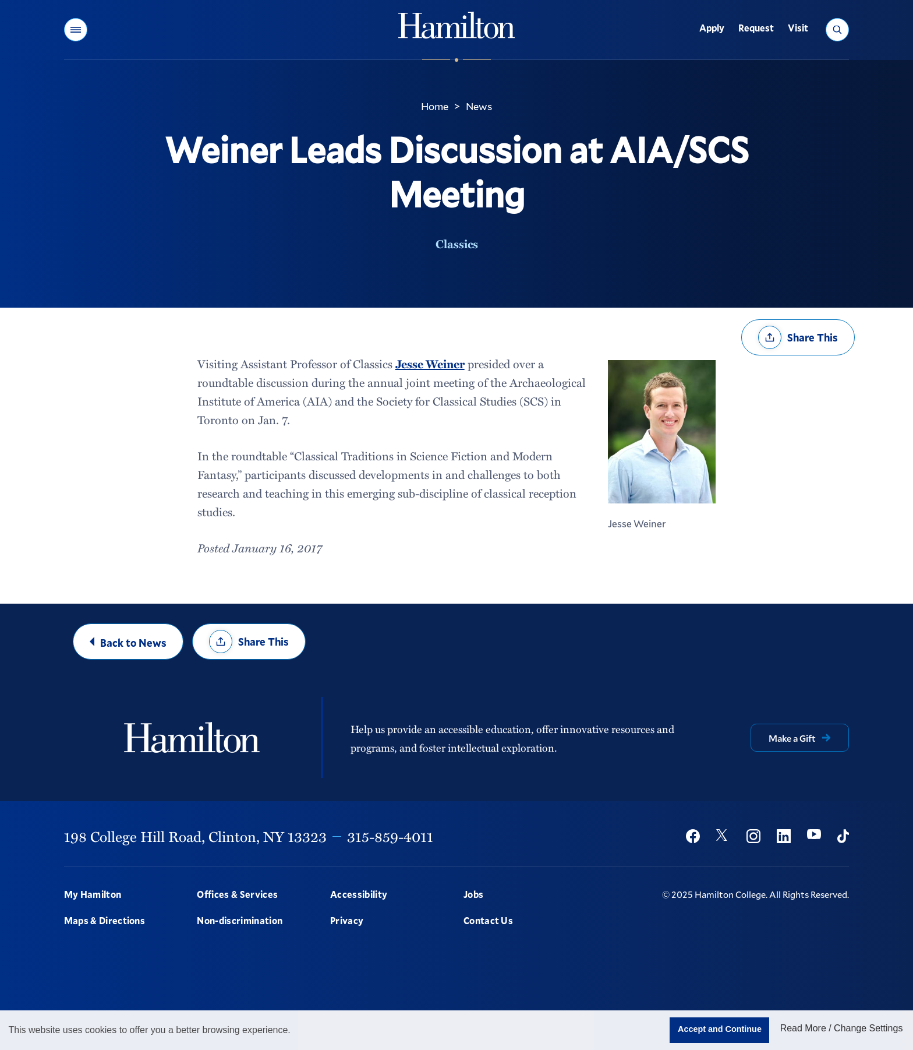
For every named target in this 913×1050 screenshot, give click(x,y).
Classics (457, 243)
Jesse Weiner (430, 363)
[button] (75, 29)
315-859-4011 (390, 836)
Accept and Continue (720, 1029)
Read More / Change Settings (841, 1028)
